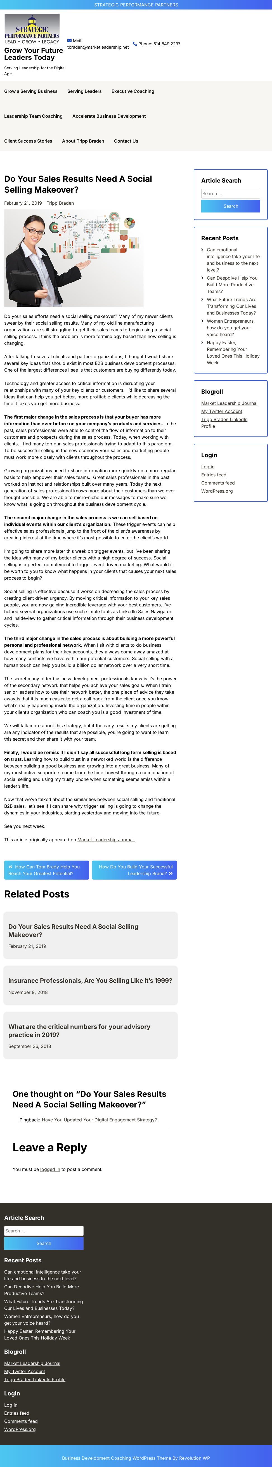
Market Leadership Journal (106, 839)
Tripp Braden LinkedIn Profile (34, 1379)
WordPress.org (217, 491)
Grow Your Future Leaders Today (33, 54)
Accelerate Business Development (109, 116)
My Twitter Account (221, 411)
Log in (207, 466)
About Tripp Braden (83, 141)
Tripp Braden (60, 203)
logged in (50, 1169)
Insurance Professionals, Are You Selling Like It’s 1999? (90, 980)
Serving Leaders (84, 91)
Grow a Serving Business (31, 91)
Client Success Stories (28, 141)
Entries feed (213, 475)
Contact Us (126, 141)
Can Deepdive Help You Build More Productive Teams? (232, 284)
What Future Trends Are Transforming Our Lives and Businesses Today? (231, 306)
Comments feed (218, 483)
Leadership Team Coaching (33, 116)
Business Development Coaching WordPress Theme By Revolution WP (136, 1458)
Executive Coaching (133, 91)
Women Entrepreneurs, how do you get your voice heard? (231, 327)
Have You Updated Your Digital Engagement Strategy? (99, 1120)
